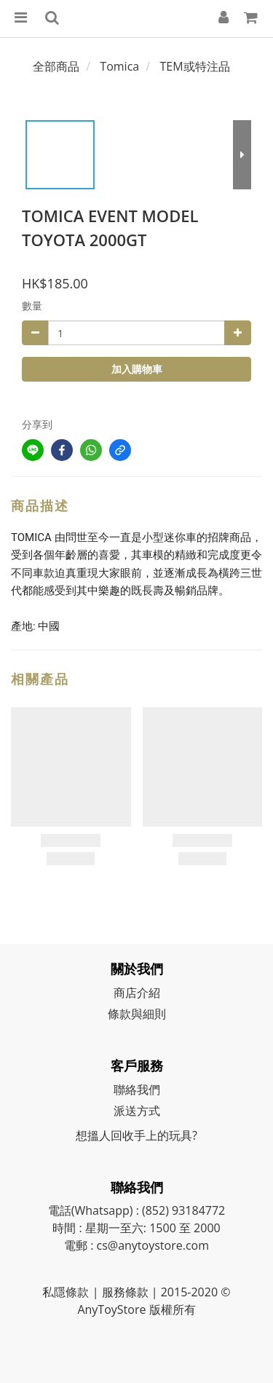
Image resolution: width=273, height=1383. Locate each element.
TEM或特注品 (195, 66)
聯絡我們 (137, 1089)
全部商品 (56, 66)
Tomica (119, 66)
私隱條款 (65, 1292)
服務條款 (125, 1292)
